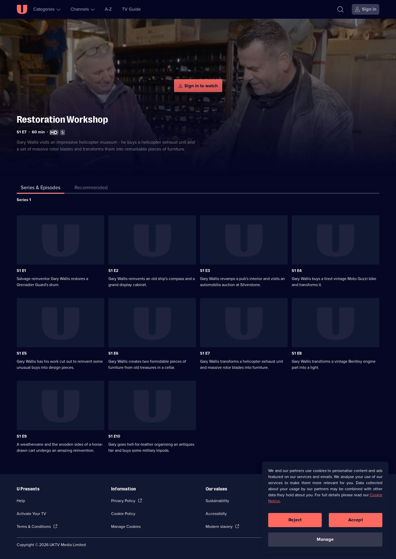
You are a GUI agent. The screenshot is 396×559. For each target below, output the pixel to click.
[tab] (91, 188)
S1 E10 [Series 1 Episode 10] (114, 436)
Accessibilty (216, 514)
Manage (325, 539)
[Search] (340, 9)
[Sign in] (365, 9)
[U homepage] (22, 9)
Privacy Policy (123, 501)
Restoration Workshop (62, 119)
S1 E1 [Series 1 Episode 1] (21, 270)
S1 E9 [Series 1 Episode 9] (22, 436)
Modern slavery (219, 526)
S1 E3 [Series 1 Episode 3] (205, 270)
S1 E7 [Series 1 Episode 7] (205, 353)
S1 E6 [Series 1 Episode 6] (113, 353)
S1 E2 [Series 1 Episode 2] (113, 270)
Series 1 (24, 200)
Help (21, 501)
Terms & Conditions (34, 526)
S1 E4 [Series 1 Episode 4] (297, 270)
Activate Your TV (31, 514)
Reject (295, 520)
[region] (325, 507)
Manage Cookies (126, 526)
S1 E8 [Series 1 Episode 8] (297, 353)
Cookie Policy (123, 514)
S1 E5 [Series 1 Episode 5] (22, 353)
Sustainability (217, 501)
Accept (355, 520)
